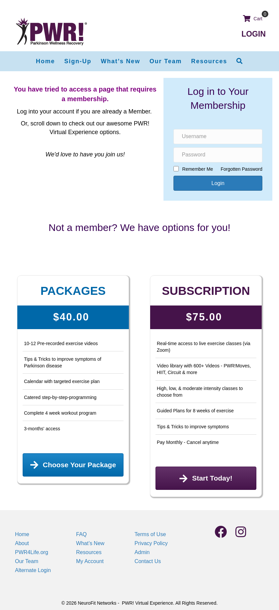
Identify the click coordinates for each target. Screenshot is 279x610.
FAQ (81, 534)
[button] (239, 61)
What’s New (90, 543)
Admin (142, 552)
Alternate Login (33, 570)
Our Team (26, 561)
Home (22, 534)
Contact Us (148, 561)
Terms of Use (150, 534)
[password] (217, 154)
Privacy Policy (151, 543)
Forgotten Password (241, 169)
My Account (90, 561)
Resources (89, 552)
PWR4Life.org (31, 552)
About (22, 543)
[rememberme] (176, 168)
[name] (217, 136)
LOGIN (253, 34)
